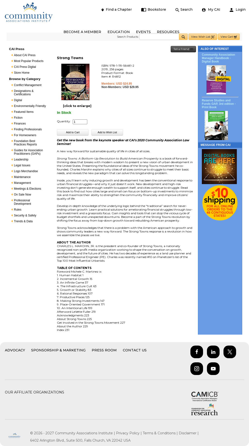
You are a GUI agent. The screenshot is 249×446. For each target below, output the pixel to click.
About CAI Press (25, 55)
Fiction (18, 117)
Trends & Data (23, 221)
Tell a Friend (183, 49)
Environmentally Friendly (30, 106)
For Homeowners (25, 135)
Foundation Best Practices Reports (25, 142)
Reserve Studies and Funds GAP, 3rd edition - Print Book (219, 104)
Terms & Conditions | (161, 433)
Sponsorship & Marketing (58, 350)
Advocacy (15, 350)
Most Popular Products (28, 61)
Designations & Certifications (24, 92)
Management (22, 183)
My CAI (211, 9)
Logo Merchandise (26, 171)
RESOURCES (168, 32)
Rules (17, 209)
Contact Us (135, 350)
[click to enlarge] (77, 106)
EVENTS (143, 32)
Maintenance (22, 177)
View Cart (229, 37)
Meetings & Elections (27, 188)
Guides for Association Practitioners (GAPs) (28, 152)
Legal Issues (22, 165)
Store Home (21, 72)
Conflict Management (27, 85)
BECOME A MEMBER (82, 32)
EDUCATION (118, 32)
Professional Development (22, 202)
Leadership (21, 159)
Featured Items (24, 112)
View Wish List (202, 37)
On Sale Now (22, 194)
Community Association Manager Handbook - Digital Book (218, 58)
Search (184, 9)
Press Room (104, 350)
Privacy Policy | (129, 433)
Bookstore (153, 9)
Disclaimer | (189, 433)
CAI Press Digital (25, 67)
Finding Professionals (28, 129)
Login (238, 9)
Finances (20, 123)
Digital (18, 100)
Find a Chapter (116, 9)
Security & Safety (25, 215)
